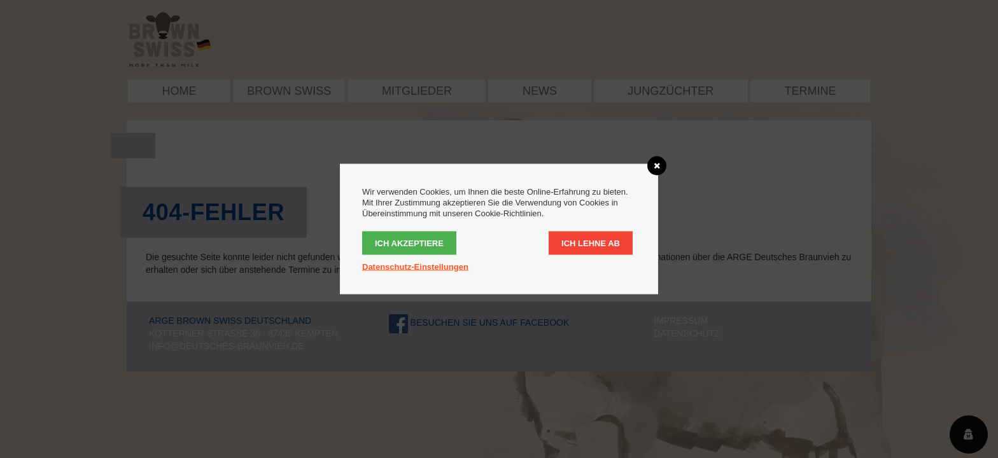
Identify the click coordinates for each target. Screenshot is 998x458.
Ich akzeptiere (409, 243)
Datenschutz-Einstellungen (415, 267)
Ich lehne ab (590, 243)
